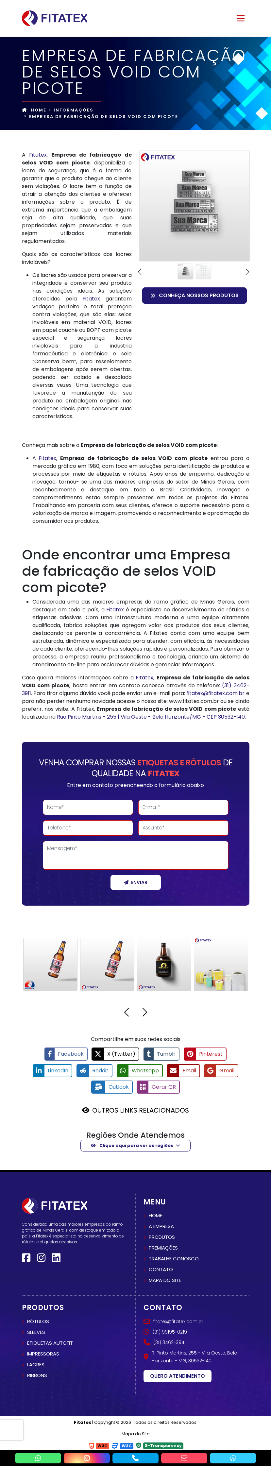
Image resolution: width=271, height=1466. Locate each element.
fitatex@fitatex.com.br (215, 693)
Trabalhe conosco (174, 1258)
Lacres (35, 1363)
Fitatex (38, 155)
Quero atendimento (177, 1375)
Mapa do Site (136, 1433)
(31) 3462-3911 (164, 1341)
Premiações (163, 1247)
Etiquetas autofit (50, 1342)
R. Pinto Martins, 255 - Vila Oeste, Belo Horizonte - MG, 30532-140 (190, 1356)
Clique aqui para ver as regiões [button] (132, 1145)
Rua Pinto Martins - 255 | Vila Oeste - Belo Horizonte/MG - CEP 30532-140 (151, 717)
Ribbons (37, 1374)
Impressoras (43, 1353)
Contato (161, 1269)
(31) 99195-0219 (165, 1331)
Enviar (135, 882)
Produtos (162, 1236)
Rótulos (38, 1320)
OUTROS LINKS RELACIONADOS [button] (140, 1109)
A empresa (161, 1225)
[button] (140, 272)
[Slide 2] (203, 271)
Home (34, 110)
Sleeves (36, 1331)
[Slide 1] (185, 271)
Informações (73, 110)
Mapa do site (165, 1279)
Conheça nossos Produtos (194, 295)
